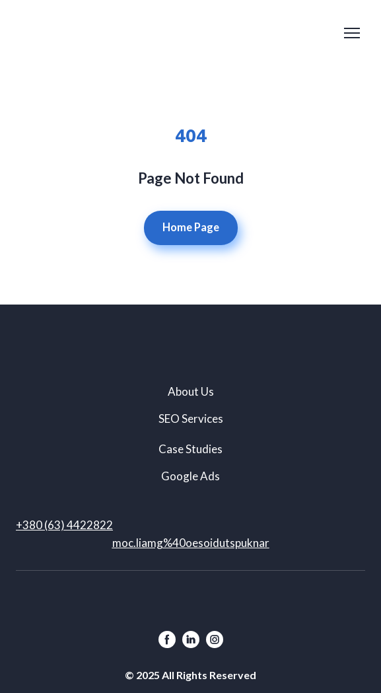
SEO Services (190, 418)
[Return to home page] (62, 33)
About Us (191, 391)
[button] (191, 228)
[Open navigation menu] (352, 33)
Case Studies (190, 449)
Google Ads (190, 476)
